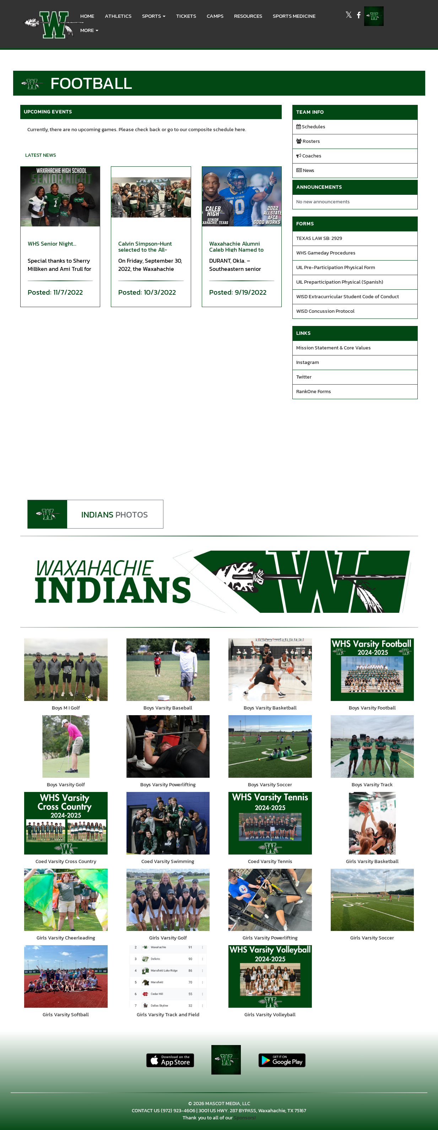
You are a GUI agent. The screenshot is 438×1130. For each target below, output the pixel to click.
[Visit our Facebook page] (358, 16)
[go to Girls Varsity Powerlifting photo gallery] (270, 902)
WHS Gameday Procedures (326, 253)
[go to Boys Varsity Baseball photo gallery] (168, 670)
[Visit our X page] (349, 16)
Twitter (304, 377)
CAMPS (215, 16)
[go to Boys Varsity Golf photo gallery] (66, 747)
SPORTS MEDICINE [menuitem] (294, 16)
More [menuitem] (89, 30)
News (305, 170)
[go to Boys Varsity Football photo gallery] (372, 670)
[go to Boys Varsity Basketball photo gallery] (270, 670)
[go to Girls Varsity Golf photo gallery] (168, 902)
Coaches (308, 156)
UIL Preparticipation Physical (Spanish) (339, 282)
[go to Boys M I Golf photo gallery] (66, 670)
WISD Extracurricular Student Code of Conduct (347, 296)
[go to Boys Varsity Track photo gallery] (372, 747)
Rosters (308, 141)
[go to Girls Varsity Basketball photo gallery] (372, 825)
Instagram (307, 362)
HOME (87, 16)
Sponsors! (245, 1122)
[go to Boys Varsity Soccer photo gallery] (270, 747)
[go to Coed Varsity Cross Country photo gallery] (66, 825)
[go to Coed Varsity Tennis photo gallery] (270, 825)
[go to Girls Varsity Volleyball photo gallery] (270, 980)
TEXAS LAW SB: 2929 (319, 238)
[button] (154, 16)
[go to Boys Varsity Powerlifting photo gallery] (168, 747)
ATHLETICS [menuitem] (118, 16)
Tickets (186, 16)
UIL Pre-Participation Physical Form (335, 267)
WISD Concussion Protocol (325, 311)
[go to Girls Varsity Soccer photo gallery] (372, 902)
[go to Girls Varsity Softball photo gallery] (66, 980)
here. (240, 129)
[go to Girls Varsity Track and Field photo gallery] (168, 980)
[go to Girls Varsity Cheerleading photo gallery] (66, 902)
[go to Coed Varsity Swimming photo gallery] (168, 825)
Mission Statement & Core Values (333, 348)
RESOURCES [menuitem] (248, 16)
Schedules (310, 126)
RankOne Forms (313, 391)
